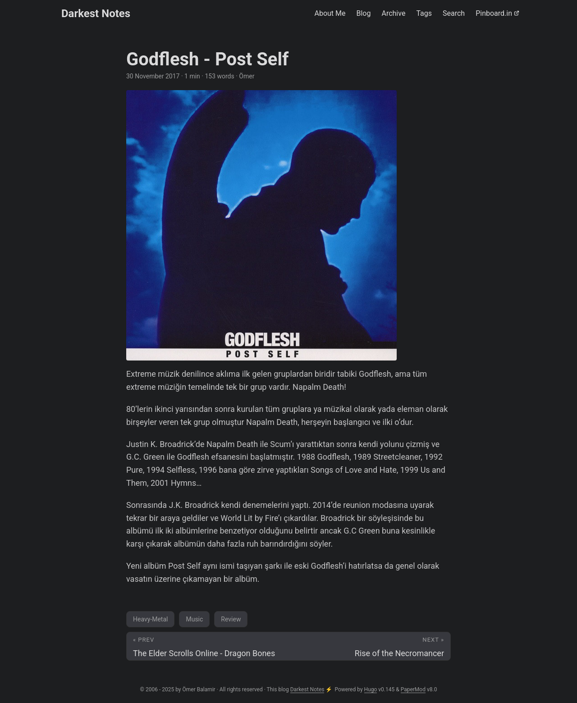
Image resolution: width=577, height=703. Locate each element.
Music (194, 619)
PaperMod (413, 689)
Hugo (370, 689)
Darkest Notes (95, 13)
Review (231, 619)
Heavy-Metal (150, 619)
